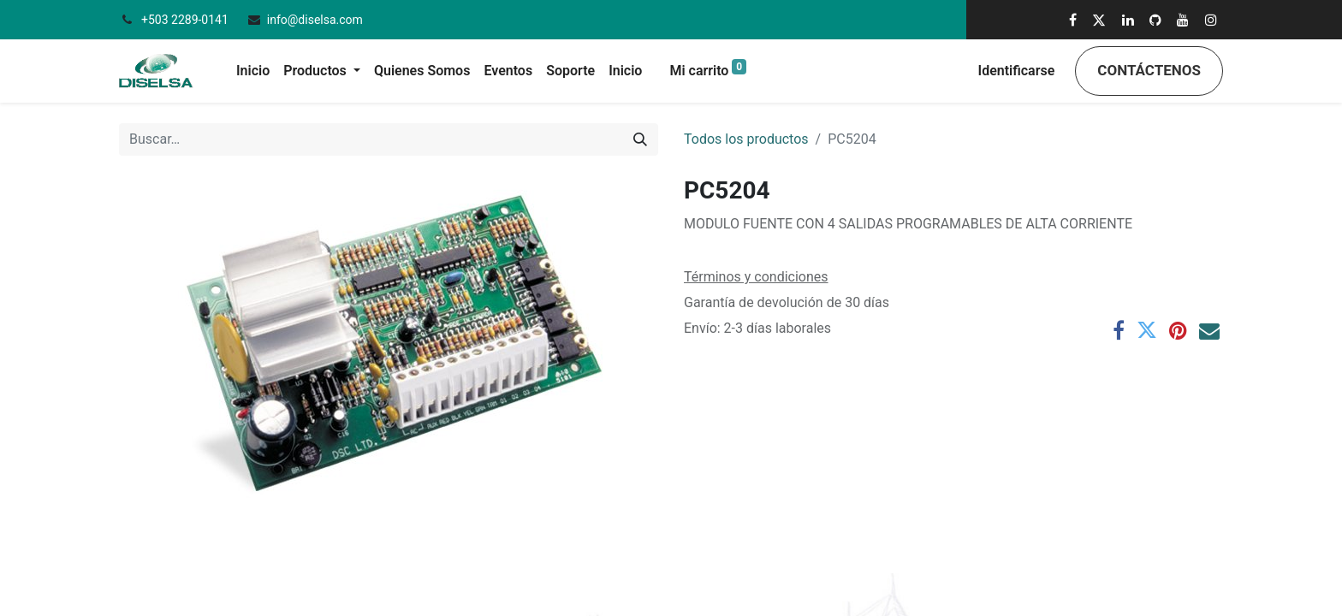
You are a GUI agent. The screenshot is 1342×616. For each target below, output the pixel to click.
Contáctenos (1149, 70)
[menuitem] (252, 71)
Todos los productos (746, 139)
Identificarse (1016, 70)
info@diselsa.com (315, 20)
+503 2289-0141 (186, 20)
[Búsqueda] (640, 139)
